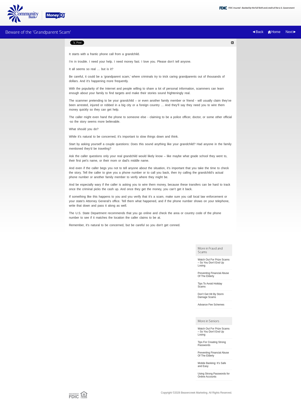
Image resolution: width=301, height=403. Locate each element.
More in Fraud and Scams (210, 250)
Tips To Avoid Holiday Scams (210, 285)
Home (275, 32)
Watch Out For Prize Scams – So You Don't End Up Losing (214, 262)
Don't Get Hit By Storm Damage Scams (211, 296)
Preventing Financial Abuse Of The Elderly (213, 275)
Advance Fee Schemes (211, 304)
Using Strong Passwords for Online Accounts (214, 375)
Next (289, 32)
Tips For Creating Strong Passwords (212, 344)
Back (259, 32)
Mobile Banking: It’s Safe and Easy (212, 365)
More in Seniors (208, 321)
